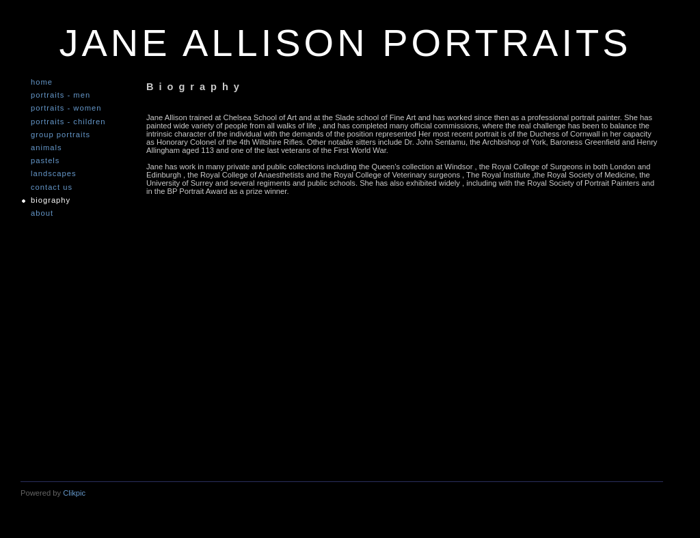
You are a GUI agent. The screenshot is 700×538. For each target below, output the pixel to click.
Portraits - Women (66, 108)
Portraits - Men (60, 95)
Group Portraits (60, 135)
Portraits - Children (68, 122)
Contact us (51, 187)
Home (42, 82)
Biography (50, 200)
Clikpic (74, 493)
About (42, 213)
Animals (46, 148)
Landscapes (54, 174)
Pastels (45, 161)
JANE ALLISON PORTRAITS (345, 42)
